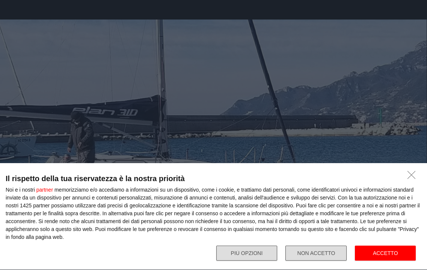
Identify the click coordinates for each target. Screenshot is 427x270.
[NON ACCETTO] (413, 177)
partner (44, 189)
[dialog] (213, 217)
